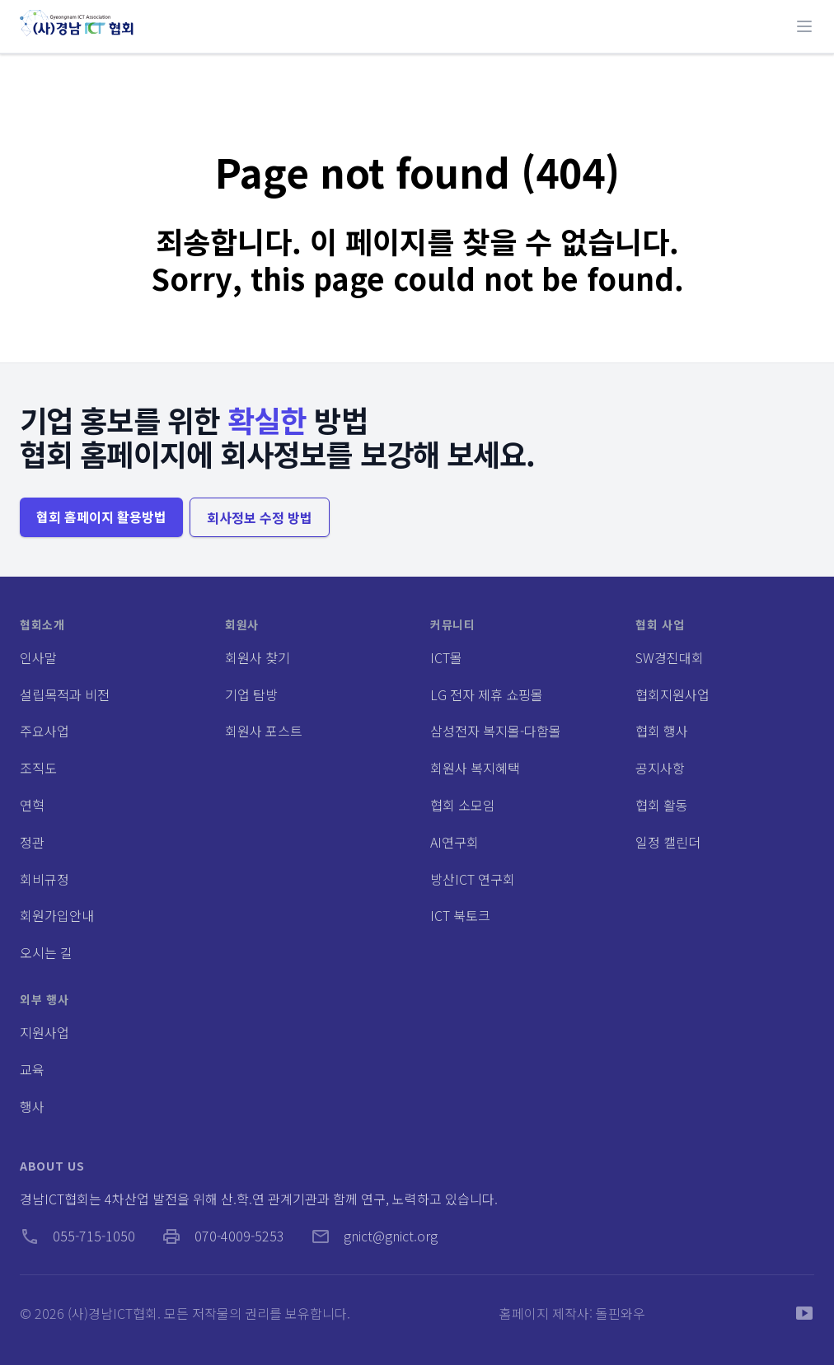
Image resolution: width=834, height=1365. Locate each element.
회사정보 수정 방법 (259, 517)
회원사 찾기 (257, 657)
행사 (32, 1106)
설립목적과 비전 (65, 694)
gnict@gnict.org (374, 1236)
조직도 (38, 768)
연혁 (32, 805)
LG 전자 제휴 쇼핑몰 (486, 694)
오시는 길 (46, 952)
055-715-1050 (77, 1236)
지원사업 (44, 1032)
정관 (32, 842)
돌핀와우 (620, 1313)
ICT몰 (446, 657)
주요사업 (44, 731)
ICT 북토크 (460, 915)
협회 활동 (661, 805)
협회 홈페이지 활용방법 (101, 516)
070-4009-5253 (223, 1236)
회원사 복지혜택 (475, 768)
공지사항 (660, 768)
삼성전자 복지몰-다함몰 (495, 731)
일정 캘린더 (667, 842)
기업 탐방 (251, 694)
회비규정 (44, 879)
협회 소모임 (462, 805)
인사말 (38, 657)
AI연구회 (454, 842)
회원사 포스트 (263, 731)
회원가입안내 (57, 915)
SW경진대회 (669, 657)
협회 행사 (661, 731)
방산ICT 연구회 (472, 879)
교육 (32, 1069)
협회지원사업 (672, 694)
